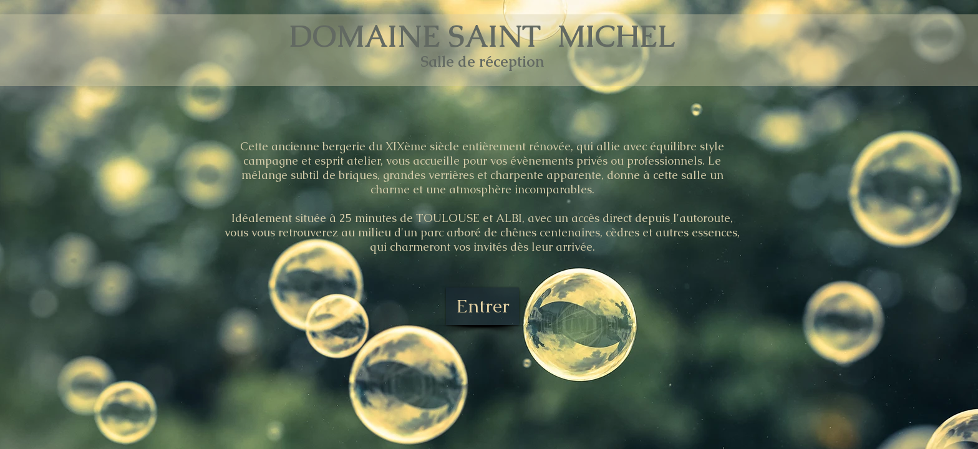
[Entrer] (482, 306)
